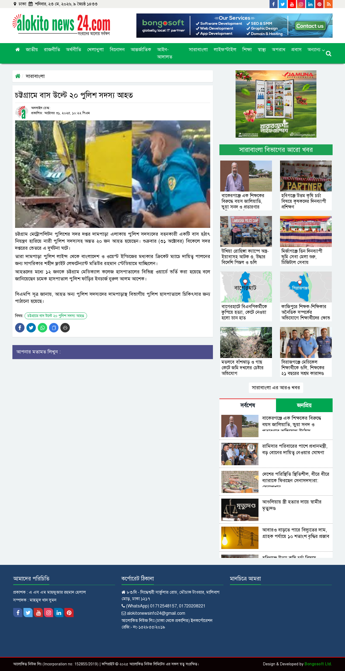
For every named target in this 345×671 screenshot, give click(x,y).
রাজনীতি (52, 50)
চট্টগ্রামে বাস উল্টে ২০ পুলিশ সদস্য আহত (55, 316)
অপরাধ (278, 50)
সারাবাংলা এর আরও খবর (276, 388)
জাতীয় (32, 50)
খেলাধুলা (95, 50)
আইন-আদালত (164, 53)
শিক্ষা (247, 50)
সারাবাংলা (198, 50)
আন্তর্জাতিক (141, 50)
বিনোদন (117, 50)
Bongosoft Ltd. (318, 664)
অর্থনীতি (73, 50)
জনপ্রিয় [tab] (304, 405)
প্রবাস (296, 50)
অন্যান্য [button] (314, 50)
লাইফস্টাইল (225, 50)
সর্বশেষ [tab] (247, 405)
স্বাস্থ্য (262, 50)
